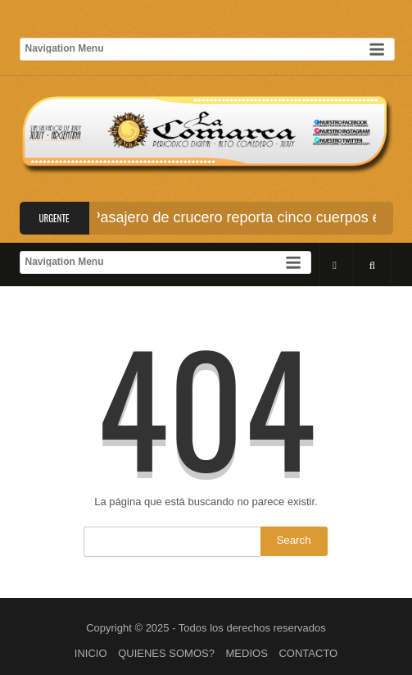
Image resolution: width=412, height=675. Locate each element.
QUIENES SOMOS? (166, 653)
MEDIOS (247, 653)
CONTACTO (307, 653)
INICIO (91, 653)
